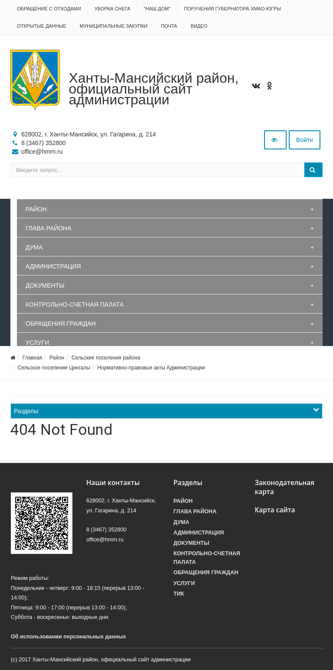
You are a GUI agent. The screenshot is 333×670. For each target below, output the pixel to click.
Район (36, 209)
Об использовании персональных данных (68, 637)
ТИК (178, 594)
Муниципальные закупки (113, 26)
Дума (34, 247)
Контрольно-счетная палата (75, 304)
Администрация (53, 266)
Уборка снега (113, 8)
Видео (199, 26)
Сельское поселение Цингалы (54, 368)
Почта (169, 26)
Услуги (37, 342)
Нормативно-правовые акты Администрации (151, 368)
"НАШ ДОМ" (157, 8)
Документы (45, 285)
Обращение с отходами (49, 8)
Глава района (49, 228)
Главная (32, 358)
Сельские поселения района (106, 358)
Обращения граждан (61, 323)
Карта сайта (275, 510)
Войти (304, 139)
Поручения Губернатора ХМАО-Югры (232, 8)
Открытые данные (41, 26)
